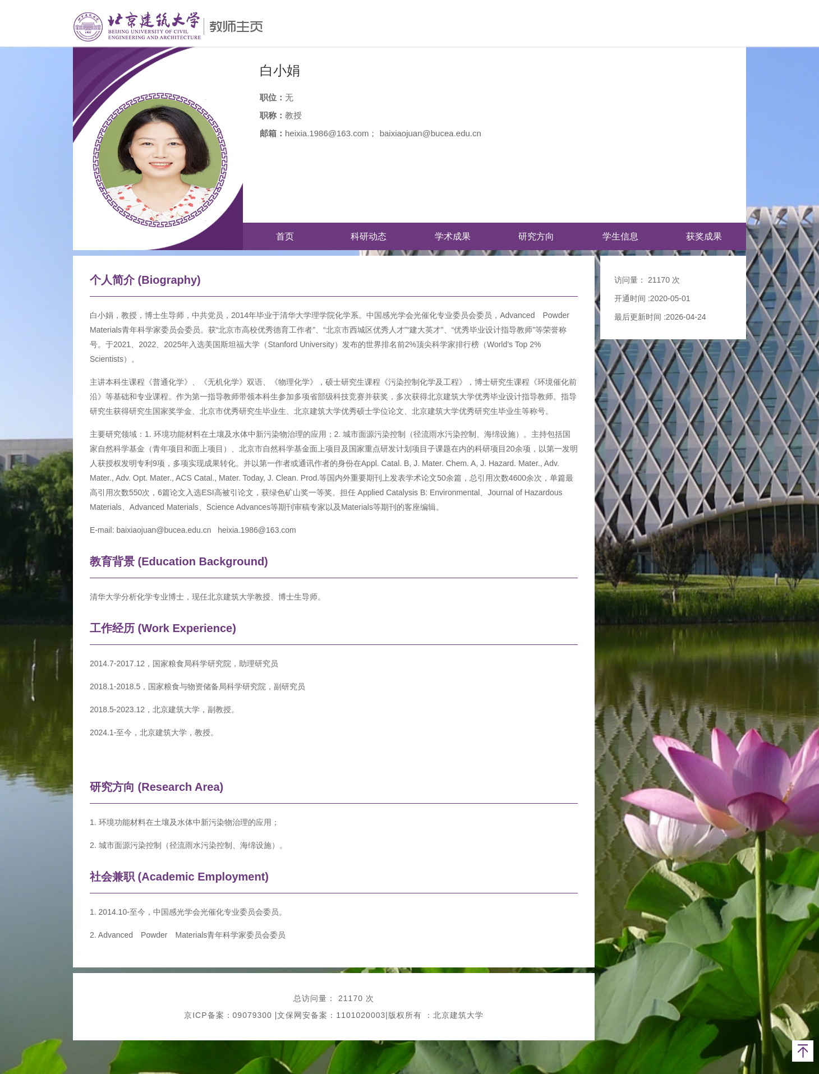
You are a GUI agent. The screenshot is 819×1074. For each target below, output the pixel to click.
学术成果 (453, 236)
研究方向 (536, 236)
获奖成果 (704, 236)
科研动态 (369, 236)
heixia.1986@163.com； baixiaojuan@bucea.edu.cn (383, 133)
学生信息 (620, 236)
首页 (285, 236)
